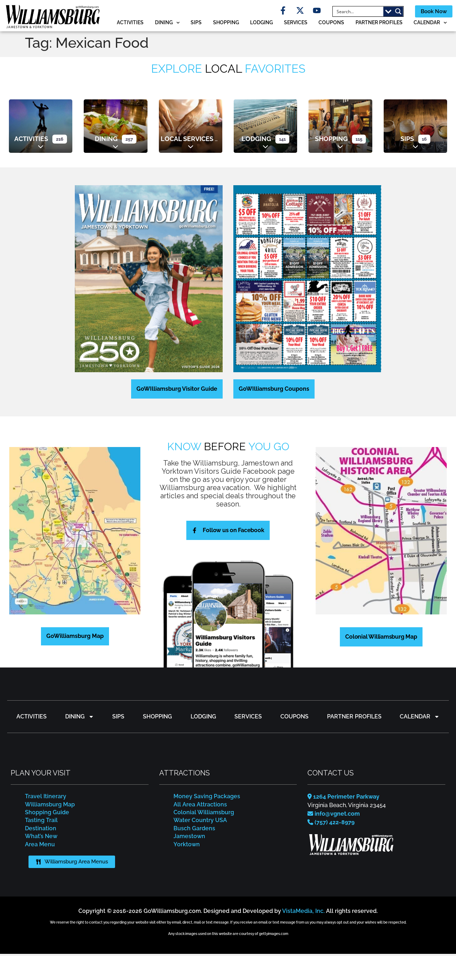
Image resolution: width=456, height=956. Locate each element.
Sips (196, 24)
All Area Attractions (200, 806)
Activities (130, 24)
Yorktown (186, 846)
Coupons (331, 24)
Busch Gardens (194, 830)
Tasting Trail (41, 822)
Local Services (187, 140)
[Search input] (352, 12)
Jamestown (189, 838)
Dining (167, 24)
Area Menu (40, 846)
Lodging (261, 24)
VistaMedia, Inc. (303, 913)
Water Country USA (200, 822)
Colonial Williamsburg (203, 814)
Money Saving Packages (206, 798)
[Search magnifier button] (393, 12)
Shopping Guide (47, 814)
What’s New (41, 838)
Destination (40, 830)
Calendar (430, 24)
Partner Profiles (379, 24)
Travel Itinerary (45, 798)
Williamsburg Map (50, 806)
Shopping (226, 24)
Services (295, 24)
